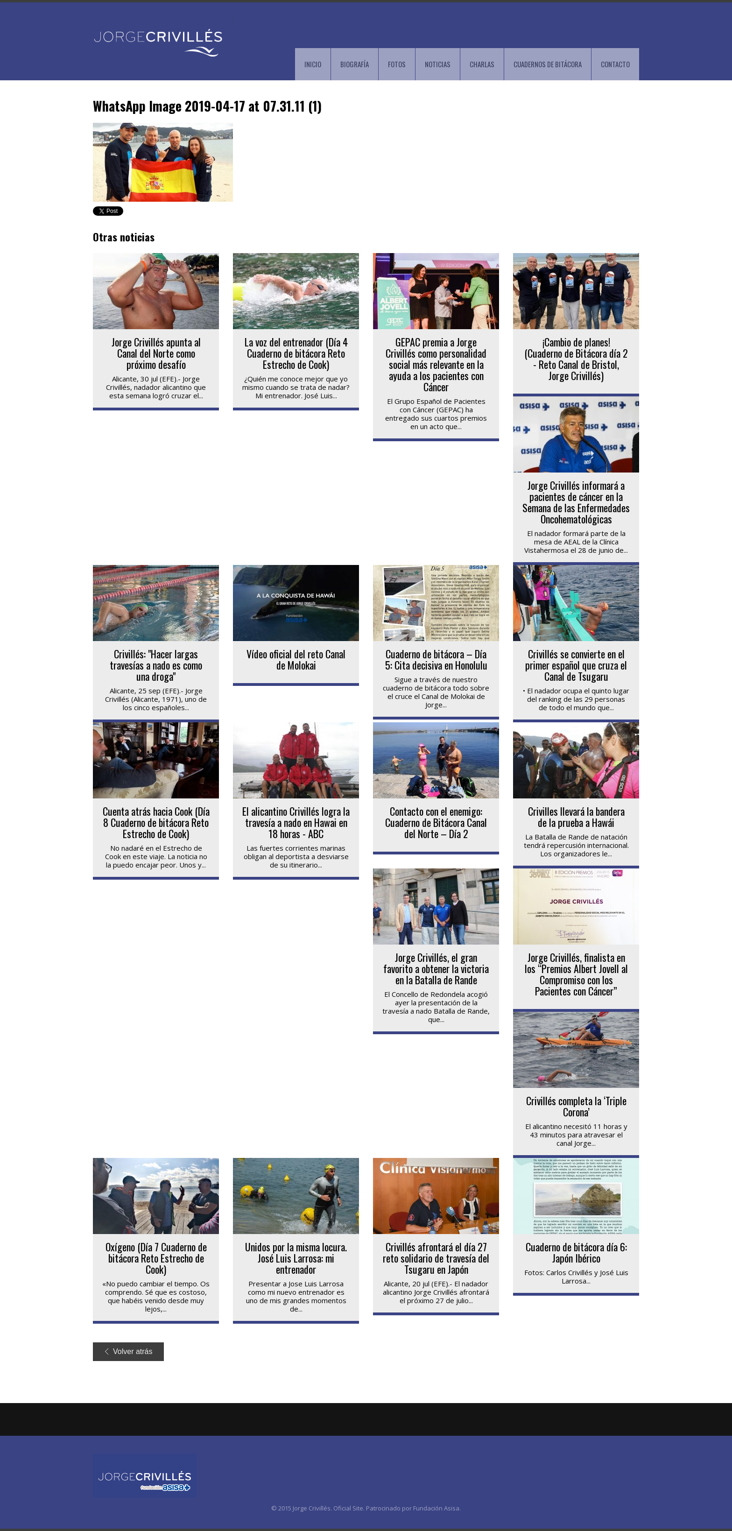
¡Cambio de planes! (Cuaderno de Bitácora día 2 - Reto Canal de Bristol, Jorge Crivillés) (576, 358)
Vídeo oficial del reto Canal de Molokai (295, 659)
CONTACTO (615, 64)
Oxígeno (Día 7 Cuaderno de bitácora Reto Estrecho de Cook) (156, 1258)
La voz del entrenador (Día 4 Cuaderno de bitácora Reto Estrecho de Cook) (296, 353)
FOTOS (397, 64)
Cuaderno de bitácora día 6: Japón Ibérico (576, 1252)
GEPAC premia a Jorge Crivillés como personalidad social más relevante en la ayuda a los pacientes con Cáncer (436, 364)
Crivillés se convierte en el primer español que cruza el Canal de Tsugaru (576, 665)
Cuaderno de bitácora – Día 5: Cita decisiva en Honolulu (436, 659)
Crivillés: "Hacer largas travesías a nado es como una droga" (156, 665)
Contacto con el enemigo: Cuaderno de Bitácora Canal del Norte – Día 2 (436, 822)
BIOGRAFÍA (354, 64)
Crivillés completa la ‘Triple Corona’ (576, 1106)
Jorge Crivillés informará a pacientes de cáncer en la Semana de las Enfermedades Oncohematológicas (576, 502)
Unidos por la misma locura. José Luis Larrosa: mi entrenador (296, 1258)
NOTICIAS (437, 64)
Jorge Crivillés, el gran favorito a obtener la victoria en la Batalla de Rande (436, 968)
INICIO (312, 64)
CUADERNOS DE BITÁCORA (548, 64)
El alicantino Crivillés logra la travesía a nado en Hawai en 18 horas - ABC (296, 822)
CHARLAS (482, 64)
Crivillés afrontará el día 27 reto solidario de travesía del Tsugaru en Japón (436, 1258)
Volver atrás (128, 1351)
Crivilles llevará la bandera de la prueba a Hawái (576, 817)
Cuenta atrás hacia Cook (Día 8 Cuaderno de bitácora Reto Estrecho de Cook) (156, 822)
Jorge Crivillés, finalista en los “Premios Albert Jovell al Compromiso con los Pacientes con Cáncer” (576, 974)
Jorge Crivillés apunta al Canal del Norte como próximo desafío (156, 353)
